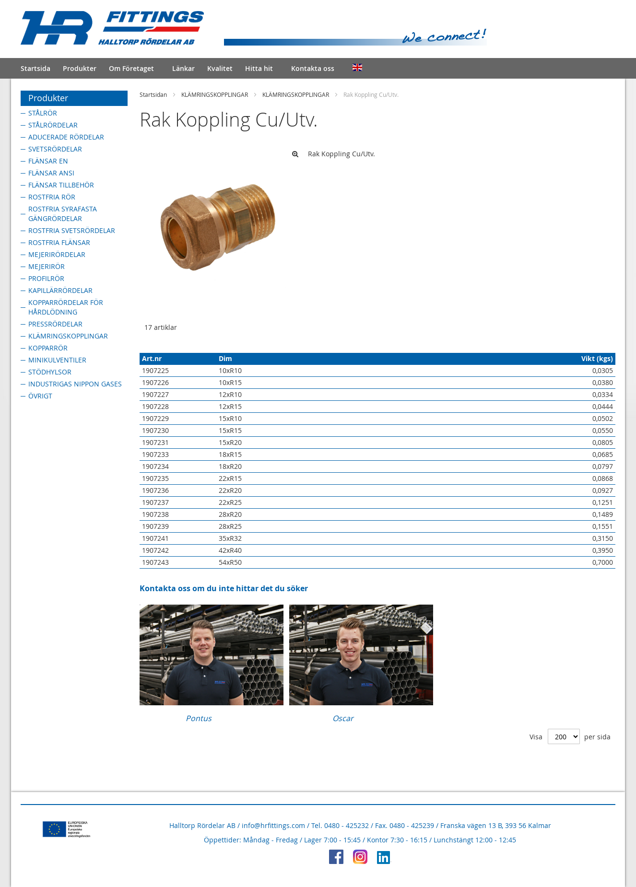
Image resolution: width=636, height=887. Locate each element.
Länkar (183, 68)
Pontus (199, 718)
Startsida (35, 68)
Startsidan (153, 94)
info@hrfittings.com (273, 825)
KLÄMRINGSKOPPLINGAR (214, 94)
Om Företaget (131, 68)
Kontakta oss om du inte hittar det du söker (224, 588)
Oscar (342, 718)
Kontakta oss (312, 68)
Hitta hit (259, 68)
